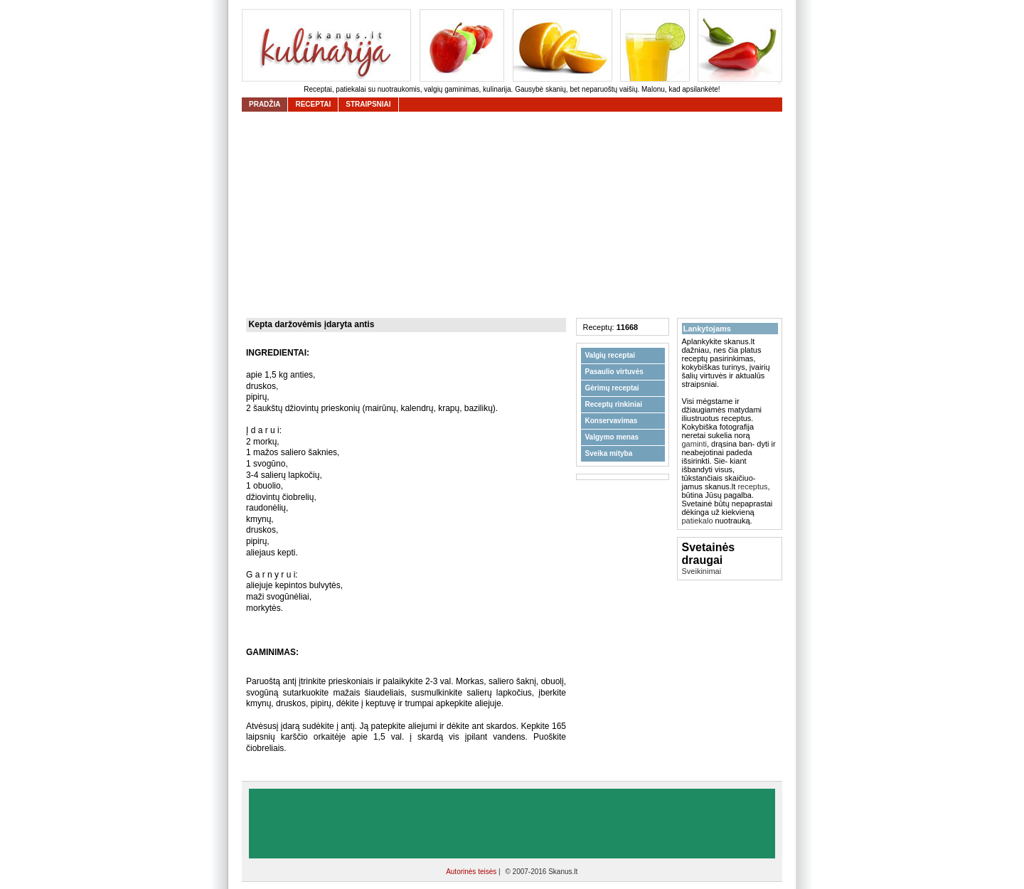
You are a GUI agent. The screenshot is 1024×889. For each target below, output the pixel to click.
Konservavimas (611, 421)
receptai (313, 104)
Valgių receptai (610, 355)
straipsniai (368, 104)
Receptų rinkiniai (614, 404)
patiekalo (697, 520)
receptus (752, 486)
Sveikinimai (702, 571)
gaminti (694, 444)
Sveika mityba (609, 453)
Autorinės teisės (472, 871)
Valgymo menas (612, 437)
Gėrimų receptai (612, 388)
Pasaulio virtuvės (614, 372)
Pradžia (264, 104)
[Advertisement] (515, 214)
